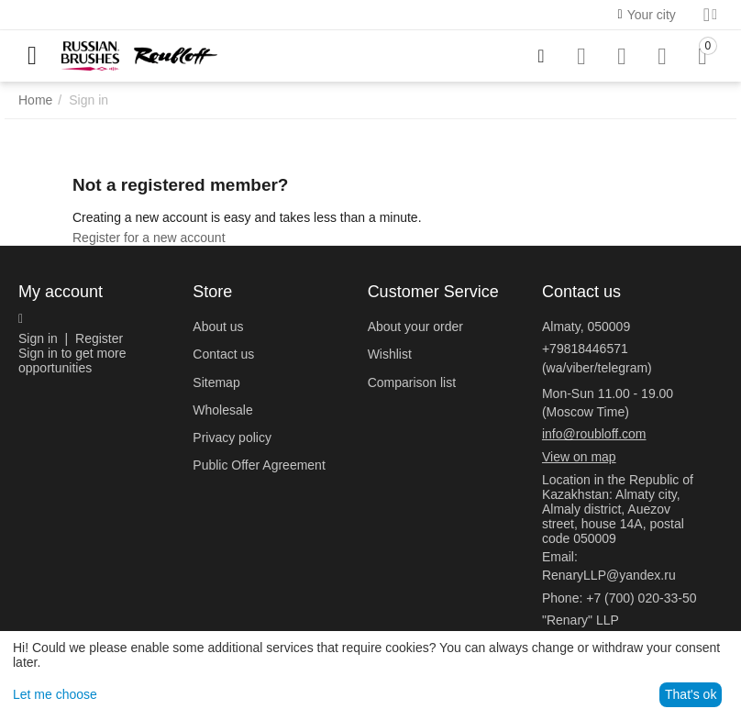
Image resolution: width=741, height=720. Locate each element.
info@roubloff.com (594, 433)
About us (218, 326)
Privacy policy (232, 437)
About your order (415, 326)
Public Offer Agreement (259, 465)
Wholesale (222, 410)
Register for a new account (149, 237)
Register (99, 338)
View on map (579, 456)
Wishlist (390, 354)
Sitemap (216, 382)
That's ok (690, 694)
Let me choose (55, 694)
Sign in (38, 338)
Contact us (223, 354)
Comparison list (412, 382)
